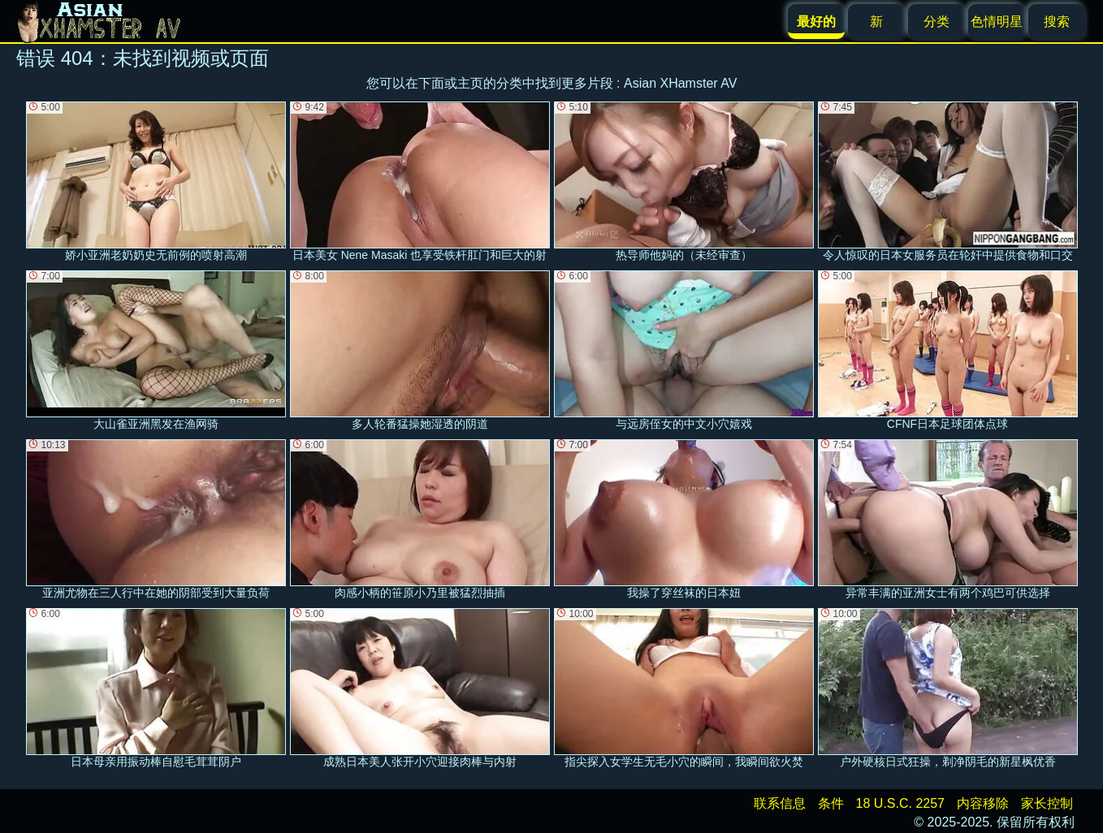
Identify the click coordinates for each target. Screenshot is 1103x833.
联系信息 (780, 803)
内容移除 (983, 803)
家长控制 (1047, 803)
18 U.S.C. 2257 (900, 803)
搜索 (1057, 21)
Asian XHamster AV (680, 83)
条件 (831, 803)
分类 (936, 21)
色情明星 (997, 21)
